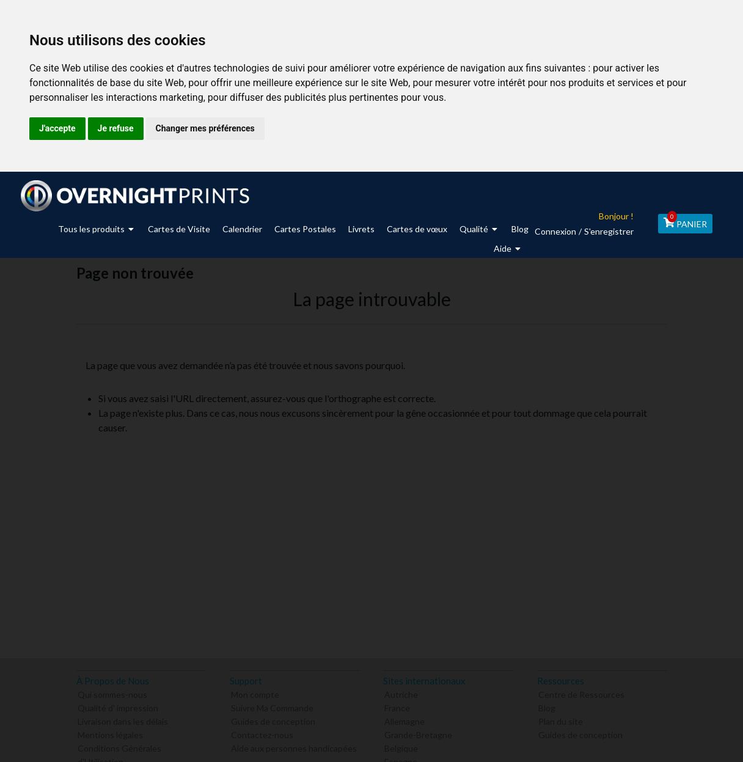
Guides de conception (273, 720)
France (397, 707)
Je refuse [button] (116, 128)
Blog (546, 707)
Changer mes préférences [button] (205, 128)
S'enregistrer (605, 231)
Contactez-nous (262, 733)
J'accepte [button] (57, 128)
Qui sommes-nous (112, 693)
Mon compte (255, 693)
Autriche (401, 693)
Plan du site (560, 720)
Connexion (552, 231)
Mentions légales (110, 733)
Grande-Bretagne (418, 733)
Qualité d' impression (118, 707)
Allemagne (404, 720)
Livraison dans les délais (123, 720)
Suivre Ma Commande (272, 707)
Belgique (401, 747)
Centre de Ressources (581, 693)
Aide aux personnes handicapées (294, 747)
